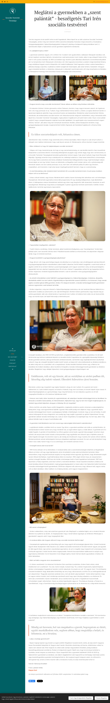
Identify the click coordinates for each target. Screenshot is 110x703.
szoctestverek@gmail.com (101, 1)
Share (31, 681)
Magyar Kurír (33, 670)
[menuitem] (13, 351)
